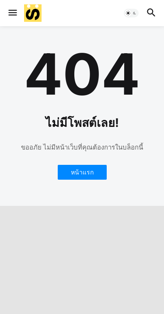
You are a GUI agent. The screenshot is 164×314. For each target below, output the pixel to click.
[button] (12, 13)
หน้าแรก (82, 172)
